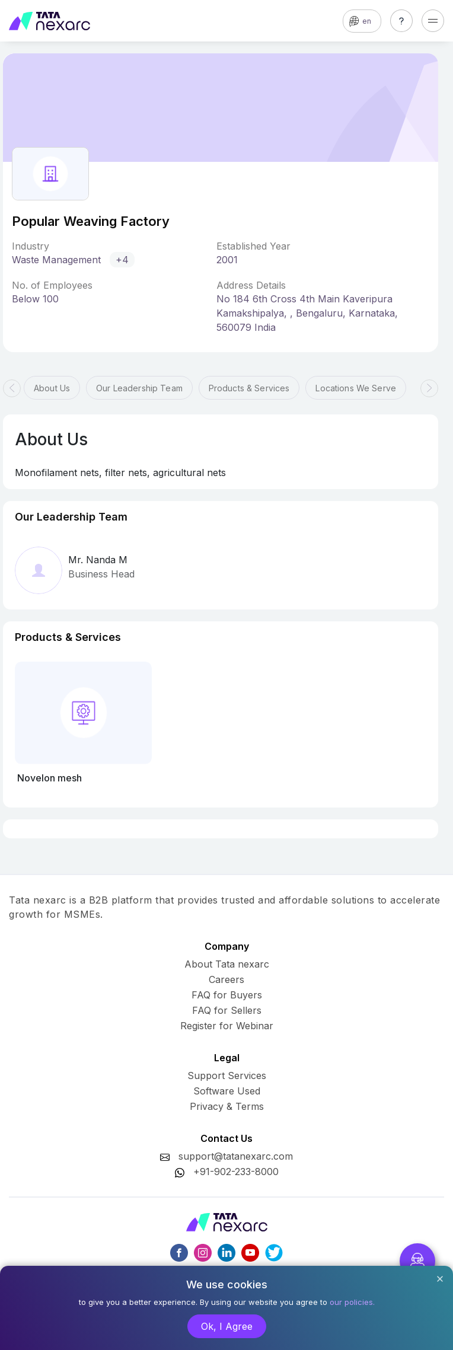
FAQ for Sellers (226, 1010)
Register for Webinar (226, 1026)
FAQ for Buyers (227, 995)
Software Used (226, 1091)
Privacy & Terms (227, 1106)
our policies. (352, 1302)
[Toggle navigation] (433, 20)
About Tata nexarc (226, 964)
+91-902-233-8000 (236, 1171)
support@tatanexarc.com (235, 1156)
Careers (226, 979)
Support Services (226, 1075)
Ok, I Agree (227, 1326)
